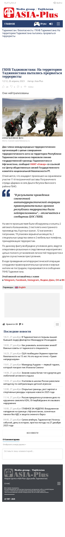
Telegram (9, 280)
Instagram (33, 280)
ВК (63, 280)
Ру (5, 2)
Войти (57, 2)
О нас (7, 483)
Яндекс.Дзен (47, 280)
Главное (9, 23)
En (13, 2)
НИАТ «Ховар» (38, 164)
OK (57, 280)
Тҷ (9, 2)
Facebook (21, 280)
